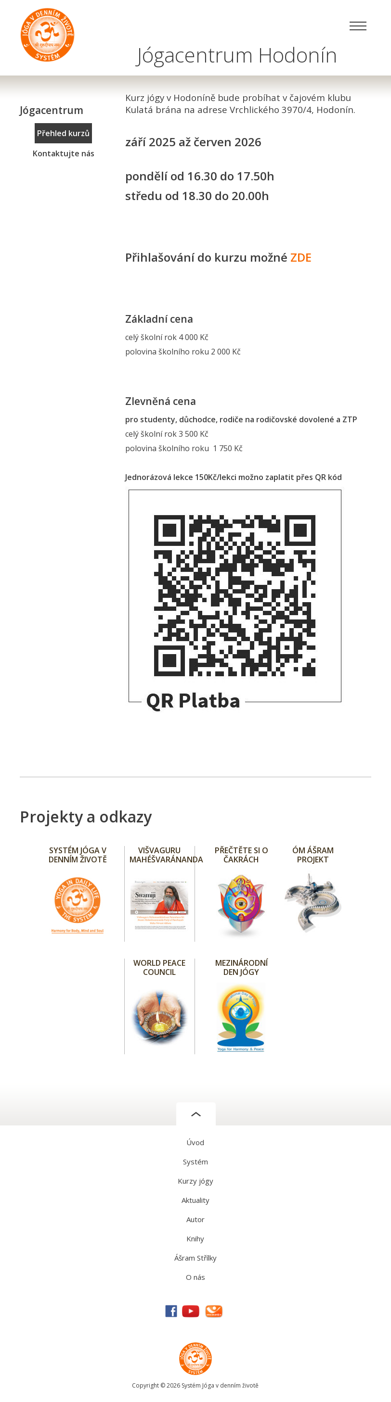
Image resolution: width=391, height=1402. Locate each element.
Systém (195, 1161)
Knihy (195, 1238)
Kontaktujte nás (63, 153)
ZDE (301, 257)
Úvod (195, 1142)
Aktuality (195, 1200)
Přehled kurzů (63, 133)
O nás (195, 1277)
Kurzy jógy (195, 1181)
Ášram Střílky (195, 1258)
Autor (195, 1219)
